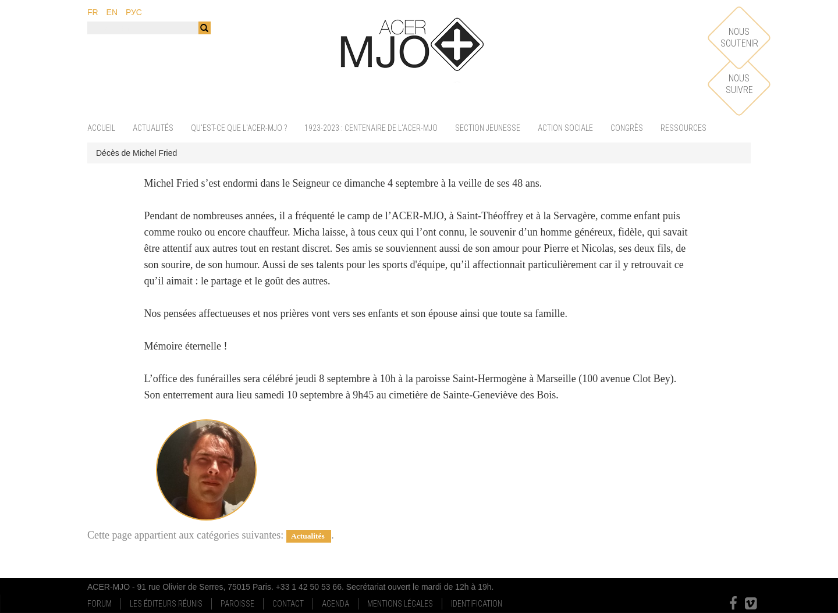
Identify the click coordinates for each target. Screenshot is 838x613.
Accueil (101, 128)
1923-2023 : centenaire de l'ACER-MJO (371, 128)
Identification (476, 603)
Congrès (626, 128)
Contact (288, 603)
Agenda (335, 603)
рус (134, 12)
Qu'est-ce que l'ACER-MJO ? (239, 128)
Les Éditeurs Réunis (166, 603)
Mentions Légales (400, 603)
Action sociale (565, 128)
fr (92, 12)
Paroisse (237, 603)
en (112, 12)
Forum (99, 603)
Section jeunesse (487, 128)
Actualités (153, 128)
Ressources (683, 128)
